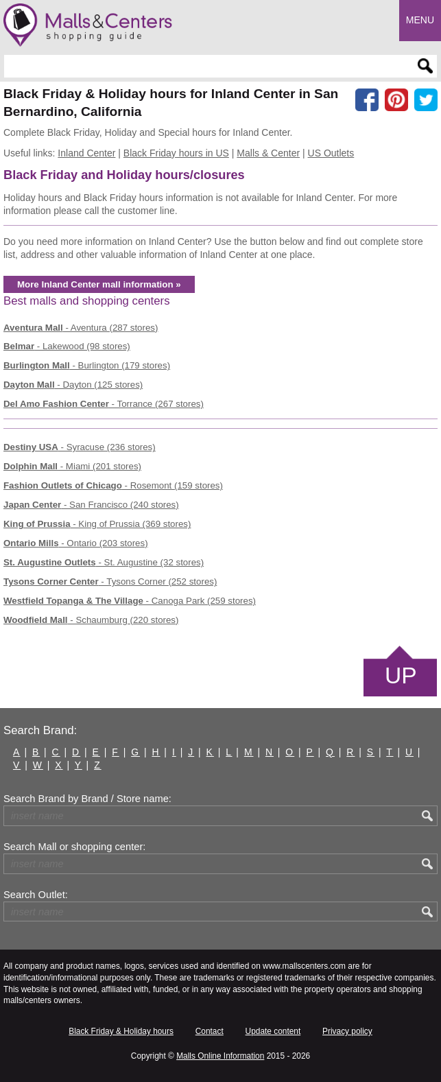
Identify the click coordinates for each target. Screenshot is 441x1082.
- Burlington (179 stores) (86, 365)
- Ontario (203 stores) (75, 543)
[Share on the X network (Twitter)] (426, 100)
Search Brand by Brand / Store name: (87, 798)
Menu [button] (420, 19)
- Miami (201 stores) (72, 466)
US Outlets (331, 153)
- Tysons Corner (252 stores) (110, 581)
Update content (273, 1031)
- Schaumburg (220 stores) (90, 620)
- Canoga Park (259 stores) (129, 601)
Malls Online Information (220, 1056)
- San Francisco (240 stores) (91, 504)
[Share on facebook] (367, 100)
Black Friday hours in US (176, 153)
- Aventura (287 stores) (80, 327)
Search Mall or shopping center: (74, 846)
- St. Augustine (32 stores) (103, 562)
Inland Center (86, 153)
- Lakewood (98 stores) (66, 346)
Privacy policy (347, 1031)
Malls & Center (268, 153)
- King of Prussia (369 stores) (97, 524)
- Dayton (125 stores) (73, 384)
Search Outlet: (35, 894)
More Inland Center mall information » (99, 284)
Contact (209, 1031)
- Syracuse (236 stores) (79, 447)
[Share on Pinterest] (396, 100)
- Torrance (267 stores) (103, 404)
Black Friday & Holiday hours (121, 1031)
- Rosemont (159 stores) (113, 485)
